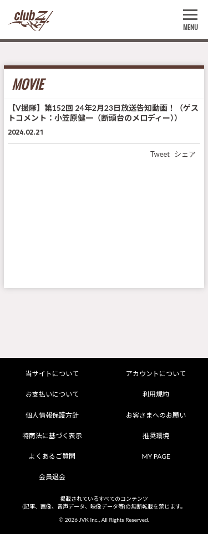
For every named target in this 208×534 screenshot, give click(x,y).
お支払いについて (52, 394)
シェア (185, 154)
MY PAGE (156, 456)
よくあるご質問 (52, 456)
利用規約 (156, 394)
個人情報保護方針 (52, 415)
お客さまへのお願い (156, 415)
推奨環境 (156, 436)
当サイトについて (52, 373)
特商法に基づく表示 (52, 436)
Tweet (160, 154)
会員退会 (52, 477)
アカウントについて (156, 373)
